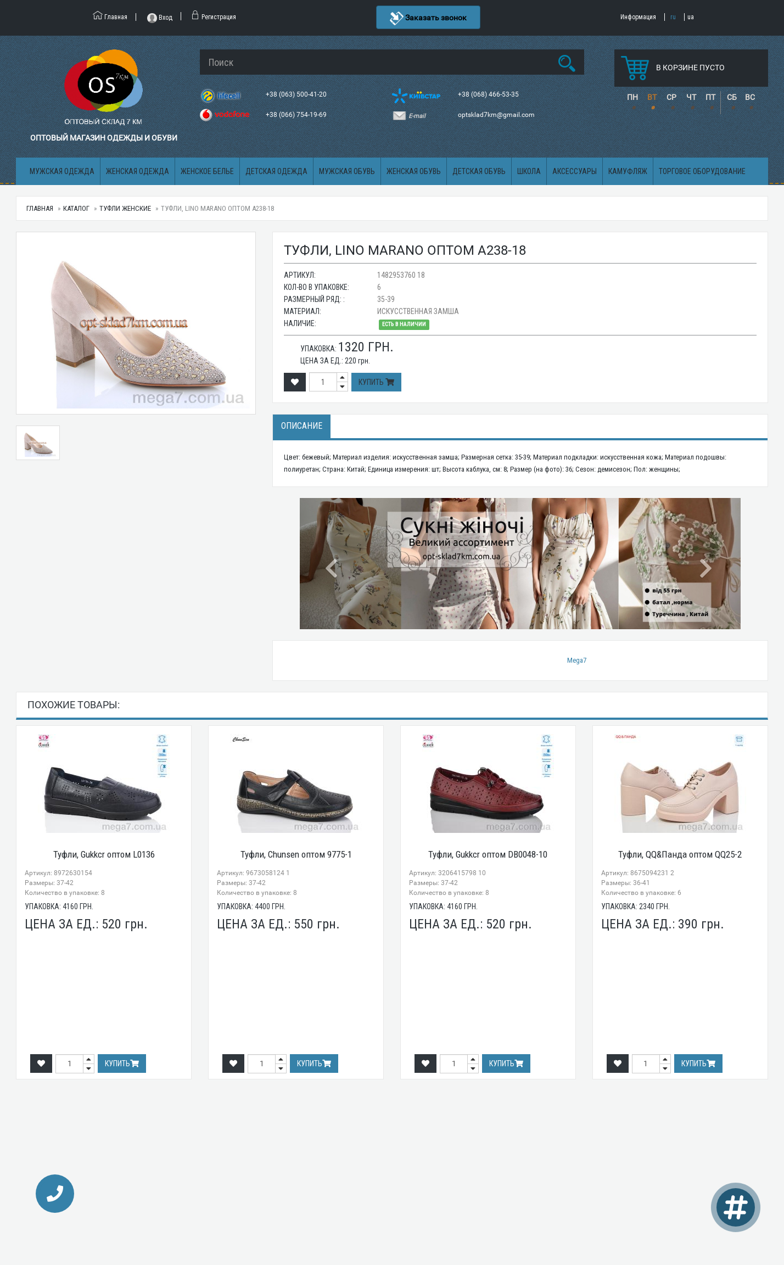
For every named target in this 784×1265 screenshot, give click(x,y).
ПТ (710, 97)
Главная (39, 208)
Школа (529, 171)
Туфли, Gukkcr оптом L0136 (104, 854)
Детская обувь (479, 171)
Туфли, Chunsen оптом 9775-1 (296, 854)
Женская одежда (137, 171)
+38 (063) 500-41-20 (297, 94)
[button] (333, 563)
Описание (301, 426)
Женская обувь (414, 171)
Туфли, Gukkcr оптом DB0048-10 (487, 854)
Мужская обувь (347, 171)
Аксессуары (574, 171)
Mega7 (576, 660)
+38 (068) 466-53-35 (489, 94)
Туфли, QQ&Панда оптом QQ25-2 (680, 854)
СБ (732, 97)
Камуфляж (627, 171)
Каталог (76, 208)
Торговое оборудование (702, 171)
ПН (632, 97)
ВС (750, 97)
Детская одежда (276, 171)
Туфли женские (125, 208)
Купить (376, 382)
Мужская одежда (62, 171)
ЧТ (691, 97)
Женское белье (207, 171)
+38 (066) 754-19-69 (297, 115)
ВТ (652, 97)
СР (671, 97)
